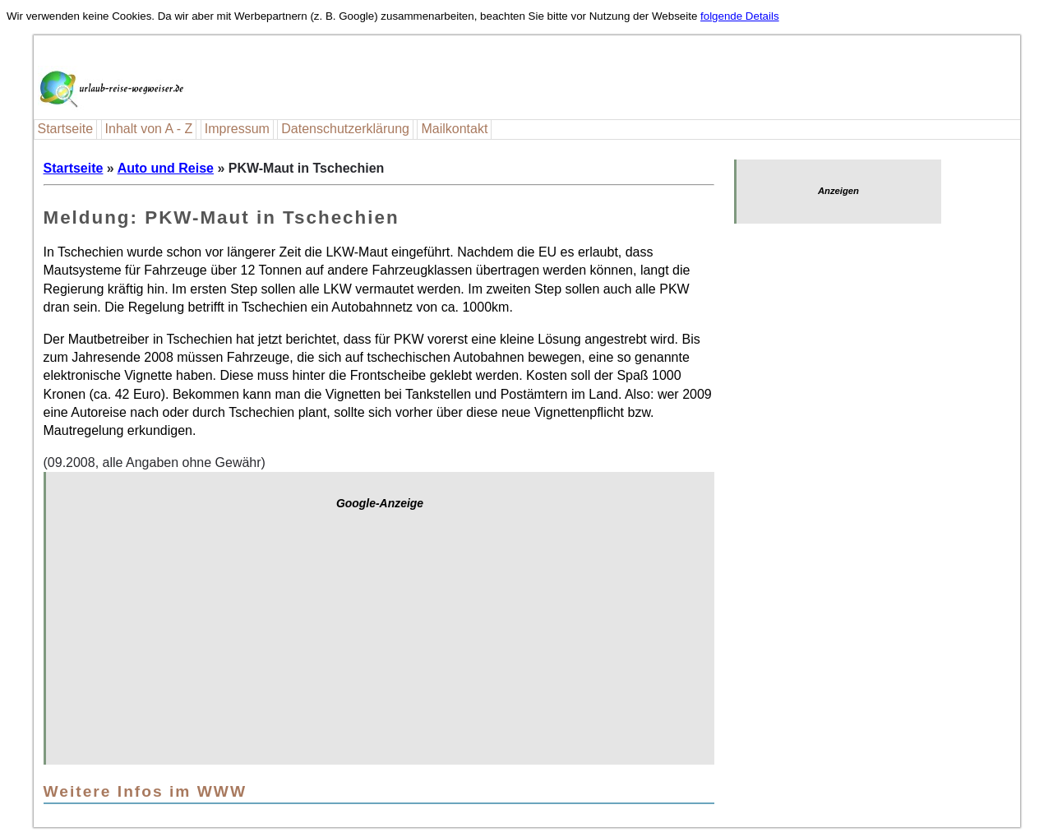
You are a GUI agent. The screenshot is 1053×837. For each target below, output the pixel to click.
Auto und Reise (166, 168)
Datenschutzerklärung (345, 129)
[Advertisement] (380, 645)
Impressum (237, 129)
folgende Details (739, 16)
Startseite (66, 129)
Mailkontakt (454, 129)
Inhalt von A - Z (149, 129)
